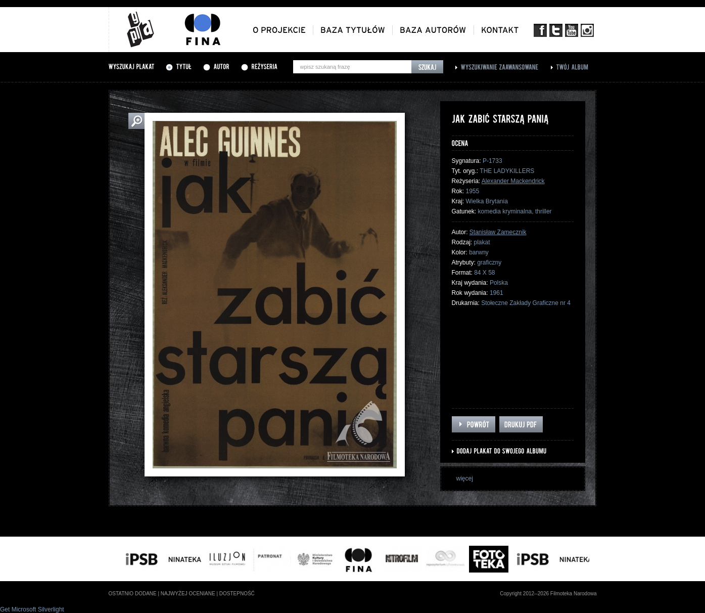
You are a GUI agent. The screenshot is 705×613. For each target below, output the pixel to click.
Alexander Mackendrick (513, 181)
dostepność (237, 593)
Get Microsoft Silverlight (32, 609)
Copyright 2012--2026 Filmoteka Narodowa (548, 593)
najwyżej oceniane (188, 593)
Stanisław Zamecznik (498, 232)
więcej (464, 478)
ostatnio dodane (133, 593)
